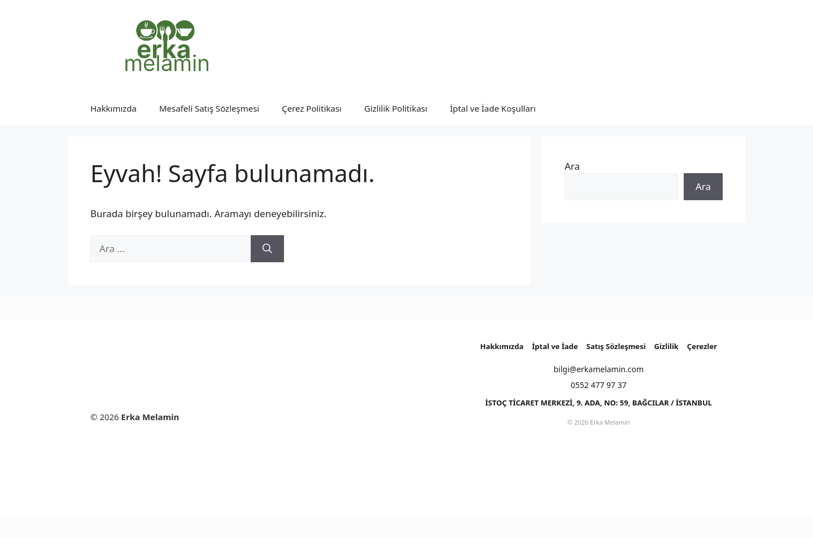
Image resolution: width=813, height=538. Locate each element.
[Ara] (267, 248)
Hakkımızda (113, 108)
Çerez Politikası (312, 108)
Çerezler (702, 346)
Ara (572, 166)
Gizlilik (666, 346)
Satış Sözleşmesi (616, 346)
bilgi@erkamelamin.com (599, 369)
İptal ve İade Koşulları (493, 108)
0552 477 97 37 (599, 385)
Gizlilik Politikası (395, 108)
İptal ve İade (555, 346)
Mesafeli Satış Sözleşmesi (209, 108)
